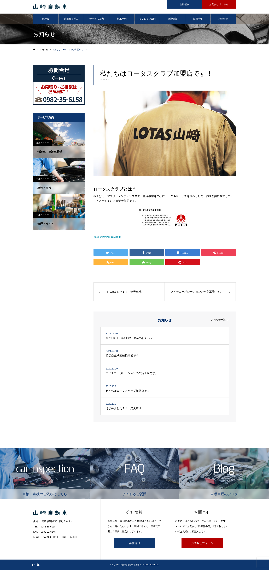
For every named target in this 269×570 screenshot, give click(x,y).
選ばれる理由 (71, 18)
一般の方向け (42, 179)
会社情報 (172, 18)
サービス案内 (96, 18)
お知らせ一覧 (218, 320)
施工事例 (122, 18)
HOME (45, 18)
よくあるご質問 (147, 18)
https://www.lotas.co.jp (107, 237)
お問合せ (223, 18)
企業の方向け (42, 143)
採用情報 (198, 18)
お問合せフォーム (202, 543)
